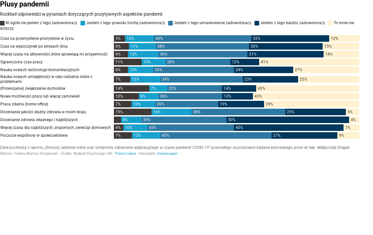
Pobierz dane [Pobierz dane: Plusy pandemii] (125, 153)
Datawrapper (167, 153)
